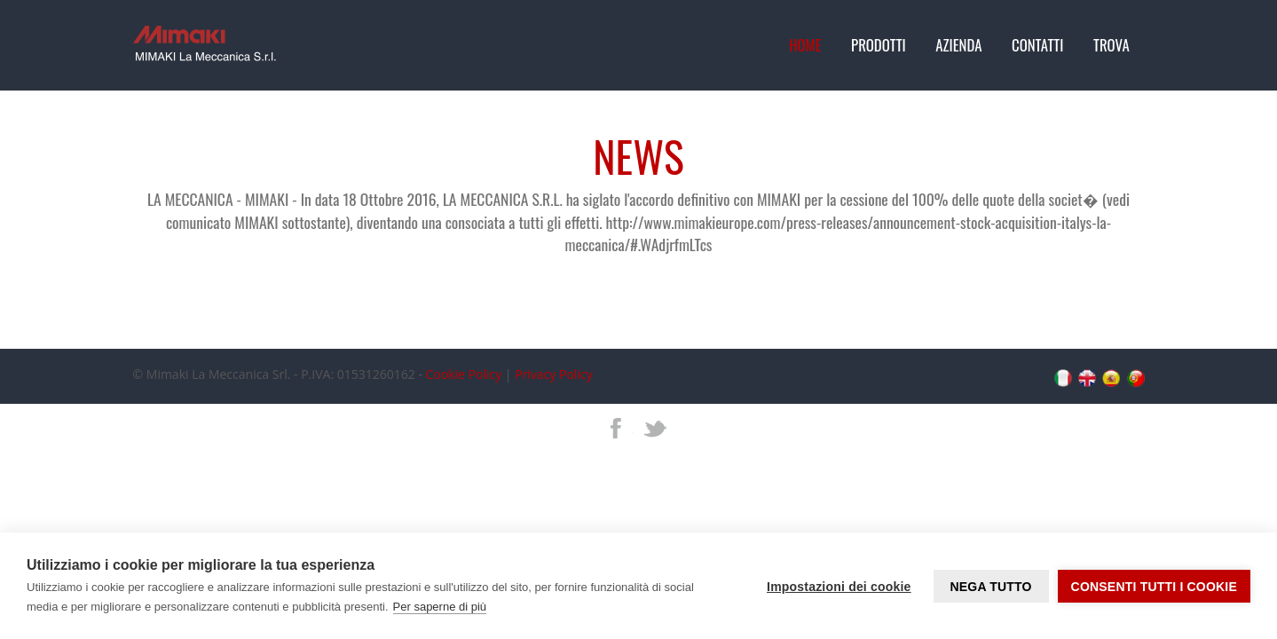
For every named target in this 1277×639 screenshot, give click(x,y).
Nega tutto (990, 587)
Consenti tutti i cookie (1154, 587)
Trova (1111, 45)
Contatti (1037, 45)
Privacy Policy (553, 374)
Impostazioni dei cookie (839, 587)
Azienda (958, 45)
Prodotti (878, 45)
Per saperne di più (440, 606)
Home (805, 45)
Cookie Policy (464, 374)
